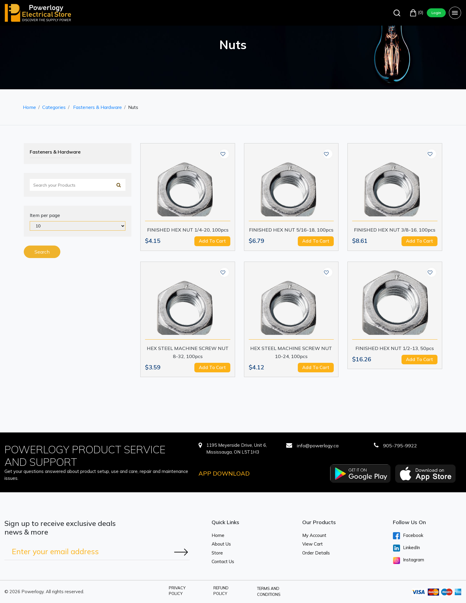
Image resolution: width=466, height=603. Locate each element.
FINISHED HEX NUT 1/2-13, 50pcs (394, 348)
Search (42, 252)
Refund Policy (221, 590)
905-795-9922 (400, 446)
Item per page (45, 215)
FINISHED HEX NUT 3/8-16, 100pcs (394, 230)
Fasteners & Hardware (97, 107)
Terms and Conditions (269, 591)
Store (217, 553)
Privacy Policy (177, 590)
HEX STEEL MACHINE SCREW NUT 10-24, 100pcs (291, 352)
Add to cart (212, 241)
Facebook (408, 535)
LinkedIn (406, 548)
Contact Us (223, 561)
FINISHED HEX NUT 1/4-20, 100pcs (188, 230)
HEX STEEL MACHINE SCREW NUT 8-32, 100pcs (188, 352)
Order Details (316, 553)
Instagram (408, 560)
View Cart (312, 544)
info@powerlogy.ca (318, 446)
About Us (221, 544)
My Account (314, 535)
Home (29, 107)
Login (436, 12)
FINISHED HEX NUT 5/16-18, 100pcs (291, 230)
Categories (54, 107)
